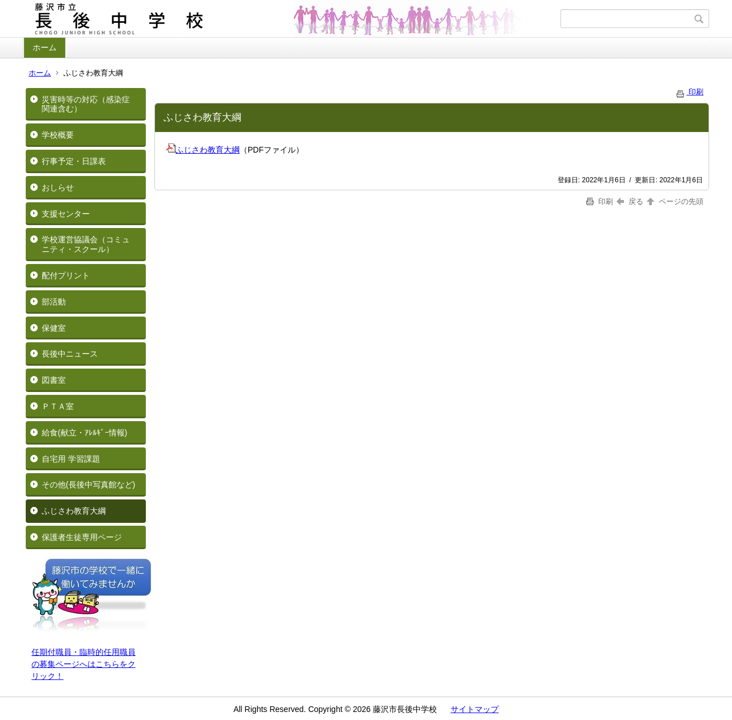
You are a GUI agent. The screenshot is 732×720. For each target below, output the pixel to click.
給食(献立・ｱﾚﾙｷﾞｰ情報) (84, 432)
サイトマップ (475, 709)
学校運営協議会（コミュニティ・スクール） (86, 244)
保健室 (54, 328)
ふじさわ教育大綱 (74, 510)
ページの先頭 (674, 201)
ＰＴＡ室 (58, 406)
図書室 (54, 380)
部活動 (54, 301)
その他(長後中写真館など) (88, 484)
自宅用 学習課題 (71, 458)
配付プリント (66, 275)
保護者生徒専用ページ (82, 537)
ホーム (45, 47)
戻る (630, 201)
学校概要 (58, 134)
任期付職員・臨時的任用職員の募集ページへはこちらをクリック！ (83, 664)
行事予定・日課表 (74, 161)
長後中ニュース (70, 353)
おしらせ (58, 187)
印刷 (689, 91)
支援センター (66, 213)
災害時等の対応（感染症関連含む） (86, 104)
